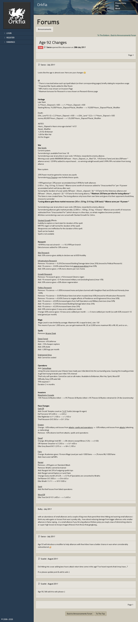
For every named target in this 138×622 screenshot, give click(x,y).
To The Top (100, 613)
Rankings (9, 42)
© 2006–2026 (7, 619)
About (117, 8)
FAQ (117, 5)
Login (7, 33)
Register (8, 37)
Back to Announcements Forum (123, 35)
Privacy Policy (120, 3)
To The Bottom (103, 35)
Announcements (44, 29)
